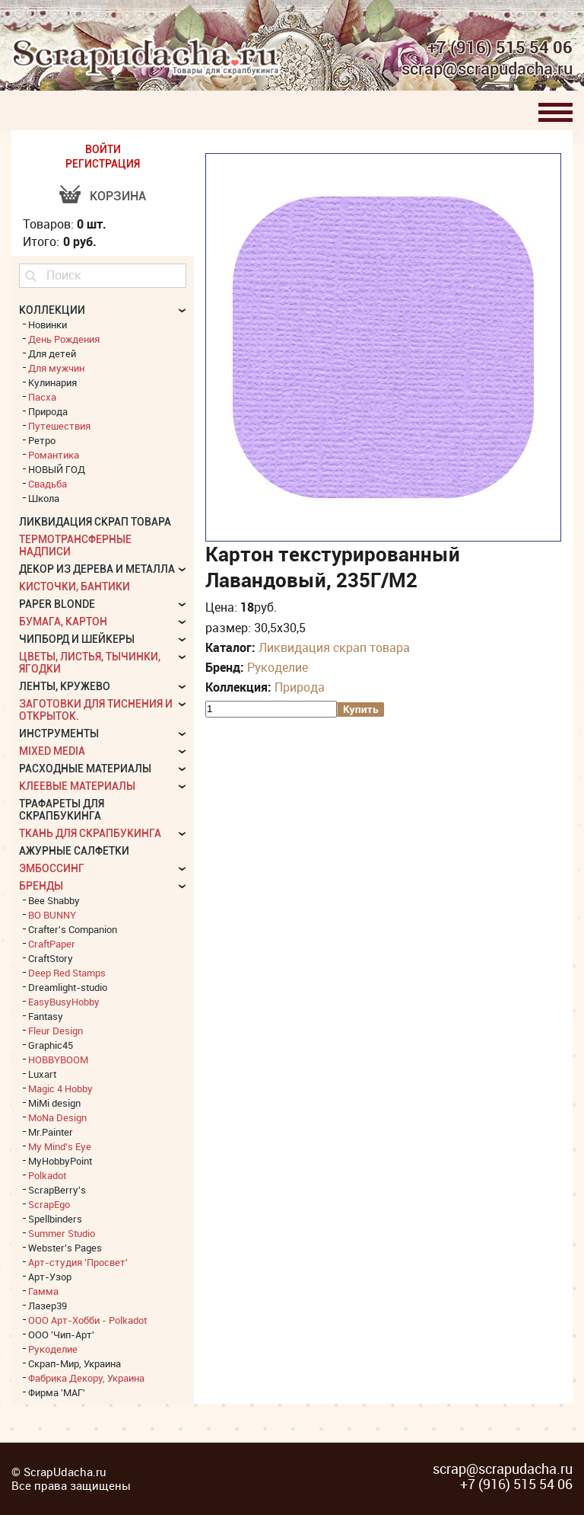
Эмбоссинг (51, 868)
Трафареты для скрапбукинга (61, 809)
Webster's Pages (65, 1248)
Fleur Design (55, 1030)
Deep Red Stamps (67, 973)
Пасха (42, 397)
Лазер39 (47, 1305)
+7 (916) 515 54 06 (500, 47)
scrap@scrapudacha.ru (487, 69)
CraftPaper (51, 944)
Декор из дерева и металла (97, 569)
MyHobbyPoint (60, 1161)
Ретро (42, 440)
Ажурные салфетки (74, 851)
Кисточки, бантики (74, 586)
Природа (300, 687)
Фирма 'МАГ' (56, 1392)
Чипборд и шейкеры (77, 639)
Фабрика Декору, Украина (86, 1378)
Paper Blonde (57, 604)
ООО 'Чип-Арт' (61, 1334)
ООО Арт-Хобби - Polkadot (87, 1320)
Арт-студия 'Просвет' (78, 1262)
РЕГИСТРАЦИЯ (102, 164)
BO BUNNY (52, 915)
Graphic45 (50, 1045)
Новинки (47, 324)
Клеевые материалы (77, 786)
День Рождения (64, 339)
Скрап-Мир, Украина (74, 1363)
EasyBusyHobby (64, 1001)
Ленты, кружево (64, 686)
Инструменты (59, 733)
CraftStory (50, 958)
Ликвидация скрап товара (334, 647)
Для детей (52, 353)
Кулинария (52, 382)
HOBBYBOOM (58, 1059)
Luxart (42, 1074)
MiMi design (54, 1103)
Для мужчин (56, 368)
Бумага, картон (63, 621)
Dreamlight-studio (67, 987)
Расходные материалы (85, 768)
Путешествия (59, 426)
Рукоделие (277, 667)
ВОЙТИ (103, 149)
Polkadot (47, 1175)
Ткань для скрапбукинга (90, 833)
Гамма (43, 1291)
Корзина (118, 196)
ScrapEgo (49, 1204)
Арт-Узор (49, 1276)
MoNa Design (57, 1117)
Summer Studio (61, 1233)
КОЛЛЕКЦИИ (52, 310)
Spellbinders (55, 1219)
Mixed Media (52, 751)
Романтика (53, 455)
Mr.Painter (50, 1132)
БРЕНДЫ (41, 886)
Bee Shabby (54, 900)
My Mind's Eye (59, 1146)
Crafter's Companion (72, 929)
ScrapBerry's (57, 1190)
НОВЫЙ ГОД (56, 469)
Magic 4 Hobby (60, 1088)
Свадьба (47, 484)
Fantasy (45, 1016)
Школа (43, 498)
